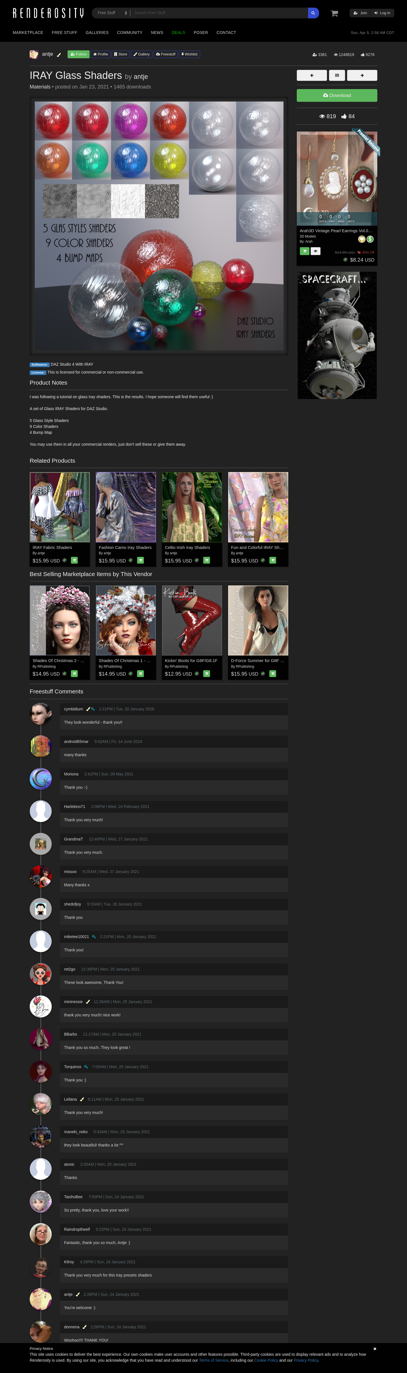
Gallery (141, 54)
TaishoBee (73, 1197)
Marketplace (28, 32)
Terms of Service (213, 1360)
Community (130, 32)
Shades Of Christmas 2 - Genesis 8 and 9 (72, 660)
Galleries (97, 32)
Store (120, 54)
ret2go (69, 969)
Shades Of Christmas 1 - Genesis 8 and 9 (138, 660)
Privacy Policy (306, 1360)
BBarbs (70, 1034)
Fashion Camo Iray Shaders (125, 547)
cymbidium (73, 709)
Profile (100, 54)
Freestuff (166, 54)
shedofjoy (72, 904)
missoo (70, 871)
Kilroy (69, 1262)
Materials (40, 87)
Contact (226, 32)
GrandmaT (73, 839)
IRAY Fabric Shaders (52, 547)
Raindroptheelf (77, 1229)
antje (141, 76)
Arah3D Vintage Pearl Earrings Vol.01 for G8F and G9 (350, 230)
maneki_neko (76, 1132)
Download (337, 95)
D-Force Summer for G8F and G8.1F (265, 660)
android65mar (76, 741)
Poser (201, 32)
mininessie (73, 1001)
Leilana (70, 1099)
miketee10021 (76, 936)
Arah (309, 241)
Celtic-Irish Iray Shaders (187, 547)
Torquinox (72, 1066)
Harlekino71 (74, 806)
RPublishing (47, 667)
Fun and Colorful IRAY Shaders (260, 547)
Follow (78, 54)
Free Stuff (64, 32)
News (157, 32)
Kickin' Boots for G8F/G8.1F (191, 660)
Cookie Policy (266, 1360)
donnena (72, 1327)
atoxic (69, 1164)
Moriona (71, 774)
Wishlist (189, 54)
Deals (178, 32)
